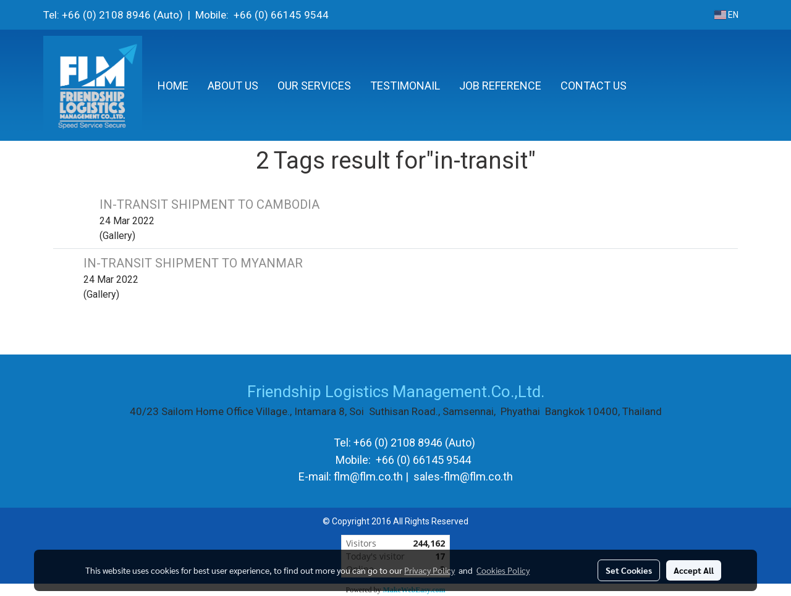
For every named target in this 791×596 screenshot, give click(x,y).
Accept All (694, 570)
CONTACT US (593, 85)
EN (726, 15)
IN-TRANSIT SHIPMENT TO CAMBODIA (209, 204)
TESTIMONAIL (405, 85)
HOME (173, 85)
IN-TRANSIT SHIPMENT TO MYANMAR (193, 263)
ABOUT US (233, 85)
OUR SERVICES (314, 85)
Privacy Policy (429, 570)
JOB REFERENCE (500, 85)
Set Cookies (629, 570)
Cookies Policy (503, 570)
